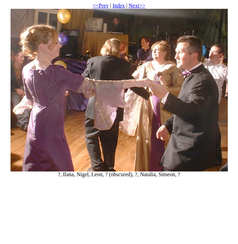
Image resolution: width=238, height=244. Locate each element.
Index (118, 5)
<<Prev (101, 5)
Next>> (137, 5)
